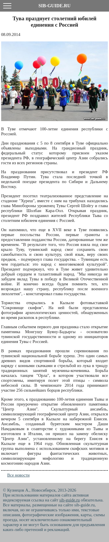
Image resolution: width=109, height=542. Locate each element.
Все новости (18, 475)
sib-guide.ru (69, 500)
